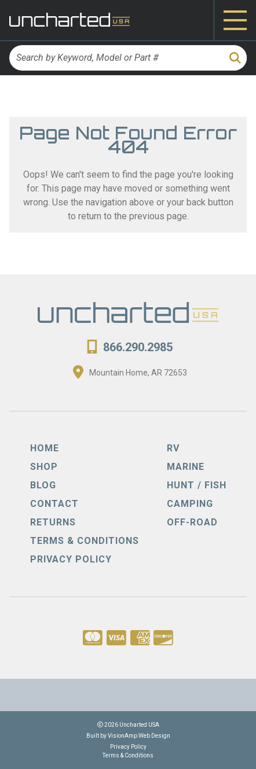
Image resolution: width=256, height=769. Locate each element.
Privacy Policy (128, 747)
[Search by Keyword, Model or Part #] (115, 58)
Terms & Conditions (128, 755)
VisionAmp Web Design (139, 736)
